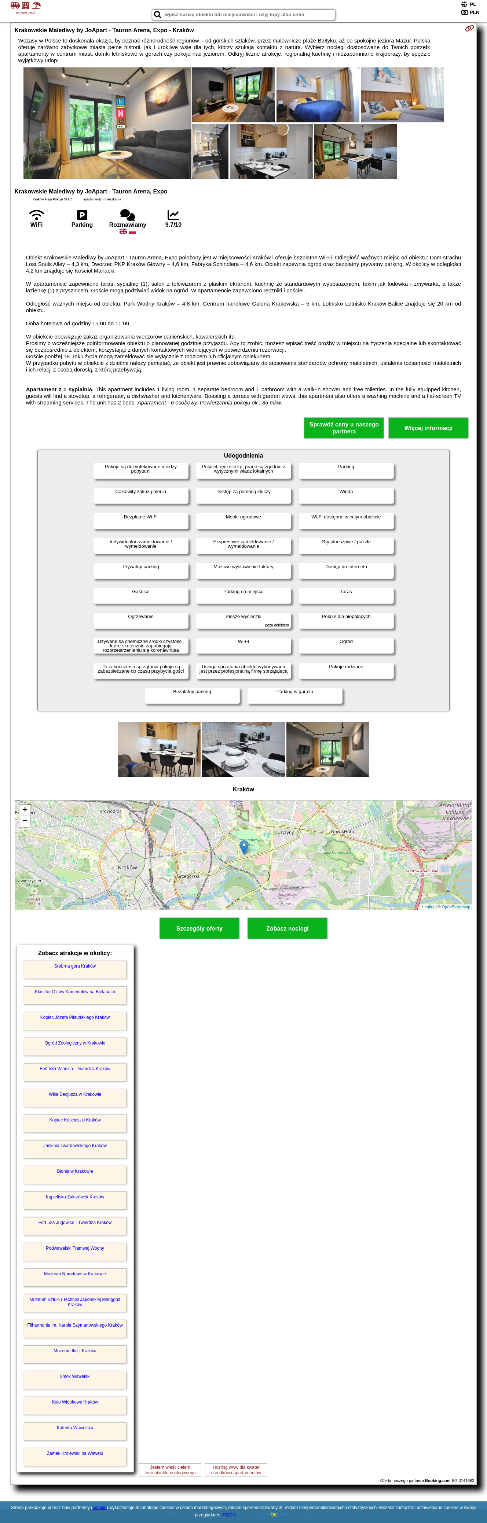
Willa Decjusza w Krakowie (75, 1094)
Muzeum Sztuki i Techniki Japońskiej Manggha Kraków (75, 1302)
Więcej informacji (428, 428)
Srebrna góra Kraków (75, 966)
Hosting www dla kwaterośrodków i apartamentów (236, 1470)
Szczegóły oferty (199, 928)
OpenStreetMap (456, 907)
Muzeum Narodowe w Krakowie (75, 1273)
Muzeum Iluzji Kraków (75, 1350)
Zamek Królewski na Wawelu (75, 1453)
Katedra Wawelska (75, 1427)
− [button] (24, 821)
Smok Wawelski (74, 1376)
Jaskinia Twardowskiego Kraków (75, 1145)
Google (99, 1507)
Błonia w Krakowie (75, 1171)
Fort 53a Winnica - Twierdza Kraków (75, 1068)
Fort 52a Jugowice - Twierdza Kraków (75, 1222)
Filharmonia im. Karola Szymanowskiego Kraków (75, 1325)
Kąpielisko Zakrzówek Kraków (75, 1196)
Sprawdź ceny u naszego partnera (344, 428)
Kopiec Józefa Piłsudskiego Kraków (75, 1017)
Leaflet (428, 907)
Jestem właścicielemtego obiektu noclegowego (169, 1470)
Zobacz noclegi (287, 928)
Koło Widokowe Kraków (75, 1402)
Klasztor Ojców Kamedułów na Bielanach (75, 991)
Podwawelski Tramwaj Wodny (75, 1248)
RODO (229, 1515)
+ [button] (24, 810)
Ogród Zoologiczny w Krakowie (75, 1043)
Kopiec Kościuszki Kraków (75, 1120)
